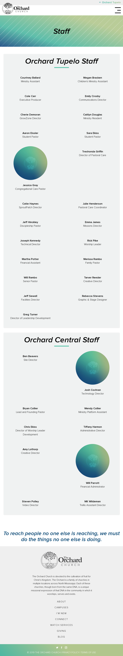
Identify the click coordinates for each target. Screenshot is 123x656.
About (61, 601)
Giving (61, 631)
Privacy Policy (70, 652)
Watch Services (61, 625)
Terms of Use (88, 652)
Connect (61, 619)
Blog (61, 637)
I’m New (61, 613)
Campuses (61, 607)
